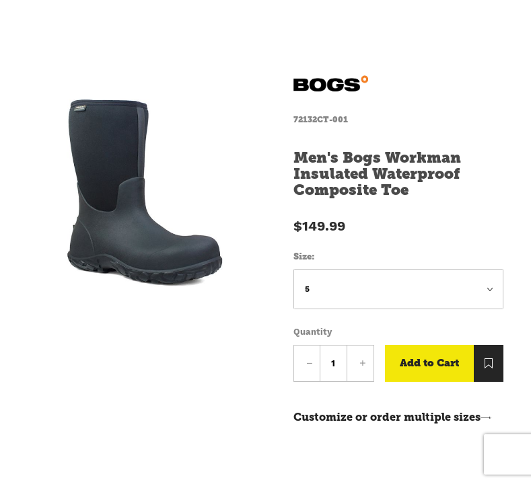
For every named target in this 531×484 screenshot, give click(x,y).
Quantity (312, 332)
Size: (304, 256)
